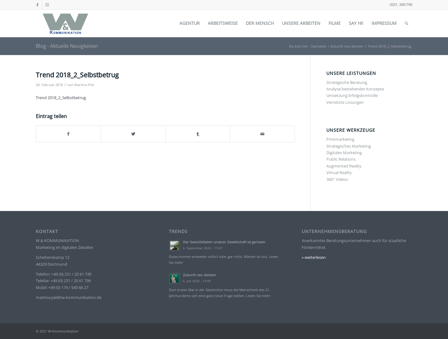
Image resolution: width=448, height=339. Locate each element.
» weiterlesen (314, 257)
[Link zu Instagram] (47, 4)
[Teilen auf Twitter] (133, 134)
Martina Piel (84, 85)
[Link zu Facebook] (37, 4)
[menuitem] (189, 23)
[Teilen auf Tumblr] (198, 134)
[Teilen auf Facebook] (68, 134)
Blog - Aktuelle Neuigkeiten (67, 46)
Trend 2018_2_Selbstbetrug (61, 97)
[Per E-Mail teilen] (262, 134)
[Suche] (406, 23)
